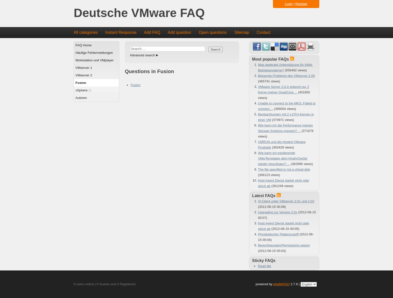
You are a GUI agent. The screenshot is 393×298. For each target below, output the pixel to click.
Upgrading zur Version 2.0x (277, 212)
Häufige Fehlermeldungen (94, 53)
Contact (263, 32)
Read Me (264, 266)
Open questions (213, 32)
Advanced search (142, 55)
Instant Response (121, 32)
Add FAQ (152, 32)
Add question (179, 32)
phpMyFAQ (281, 284)
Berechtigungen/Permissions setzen (284, 245)
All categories (86, 32)
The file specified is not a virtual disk (284, 169)
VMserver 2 (83, 75)
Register (302, 4)
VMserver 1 (83, 68)
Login (289, 4)
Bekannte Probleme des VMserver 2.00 (286, 76)
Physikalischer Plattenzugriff (278, 234)
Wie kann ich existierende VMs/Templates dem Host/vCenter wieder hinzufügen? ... (282, 158)
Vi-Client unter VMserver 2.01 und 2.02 (286, 201)
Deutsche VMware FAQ (139, 13)
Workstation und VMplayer (94, 60)
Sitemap (241, 32)
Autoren (81, 98)
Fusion (80, 83)
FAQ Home (83, 45)
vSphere (83, 90)
